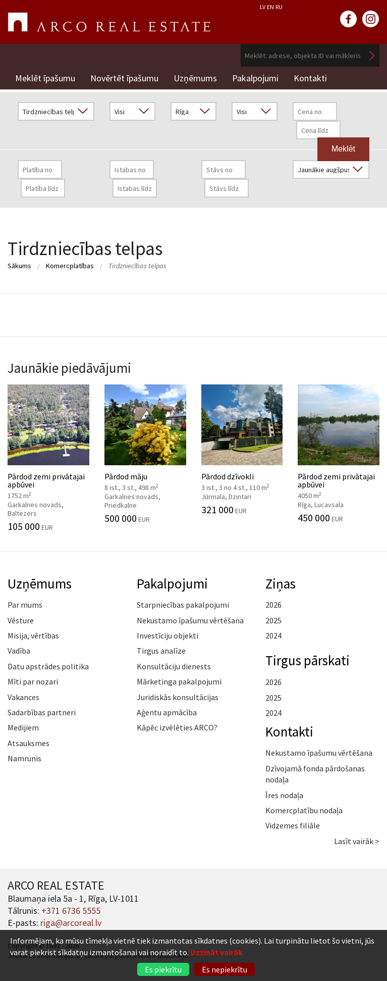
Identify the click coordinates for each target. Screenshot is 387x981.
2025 (273, 620)
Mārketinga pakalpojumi (179, 681)
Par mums (25, 605)
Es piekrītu (163, 969)
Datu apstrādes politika (48, 666)
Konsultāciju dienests (174, 666)
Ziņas (280, 583)
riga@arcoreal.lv (70, 922)
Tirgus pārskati (307, 660)
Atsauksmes (28, 743)
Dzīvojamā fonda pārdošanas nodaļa (315, 773)
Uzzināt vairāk (216, 952)
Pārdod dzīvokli (242, 449)
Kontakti (310, 78)
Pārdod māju (145, 454)
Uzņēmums (195, 78)
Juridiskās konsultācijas (177, 697)
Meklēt (371, 55)
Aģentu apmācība (167, 712)
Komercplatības (70, 265)
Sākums (19, 265)
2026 (273, 605)
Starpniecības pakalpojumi (183, 605)
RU (279, 7)
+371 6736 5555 (70, 910)
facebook (348, 19)
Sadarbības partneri (42, 712)
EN (270, 7)
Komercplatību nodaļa (304, 810)
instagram (370, 19)
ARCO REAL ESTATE (109, 22)
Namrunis (24, 758)
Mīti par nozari (33, 681)
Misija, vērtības (33, 635)
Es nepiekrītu (224, 969)
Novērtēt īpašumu (124, 78)
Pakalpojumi (255, 78)
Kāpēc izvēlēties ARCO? (177, 727)
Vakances (23, 697)
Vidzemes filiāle (292, 825)
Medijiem (23, 727)
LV (262, 7)
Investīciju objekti (167, 635)
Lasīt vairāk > (356, 841)
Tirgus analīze (161, 651)
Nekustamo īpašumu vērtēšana (190, 620)
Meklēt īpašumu (45, 78)
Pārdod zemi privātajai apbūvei (48, 458)
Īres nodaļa (284, 795)
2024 (273, 635)
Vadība (19, 651)
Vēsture (21, 620)
